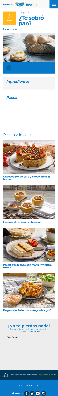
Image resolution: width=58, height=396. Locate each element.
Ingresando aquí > (47, 375)
